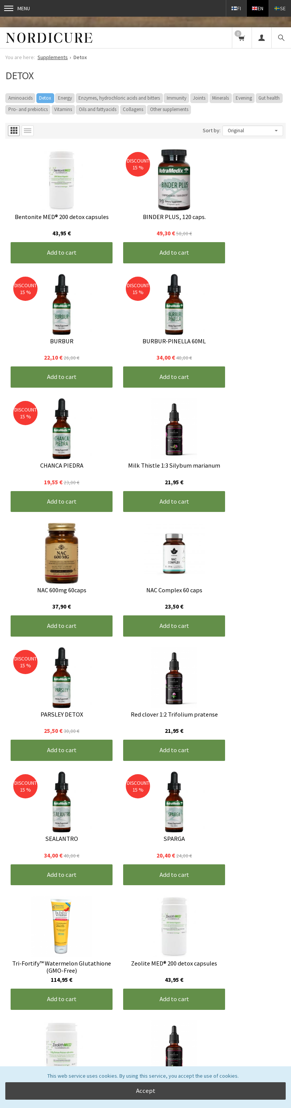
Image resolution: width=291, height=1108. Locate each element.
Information (54, 970)
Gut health (269, 98)
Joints (199, 98)
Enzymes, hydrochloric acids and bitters (119, 98)
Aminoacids (20, 98)
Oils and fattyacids (97, 109)
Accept (145, 1090)
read (90, 1031)
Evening (244, 98)
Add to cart (52, 241)
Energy (65, 98)
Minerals (220, 98)
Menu (17, 8)
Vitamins (63, 109)
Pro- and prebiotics (28, 109)
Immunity (176, 98)
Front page (17, 970)
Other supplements (169, 109)
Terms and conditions (102, 970)
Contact (146, 970)
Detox (45, 98)
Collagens (133, 109)
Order (145, 1048)
